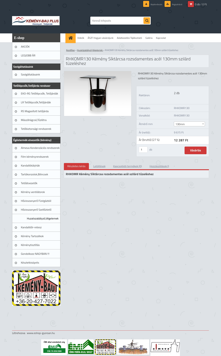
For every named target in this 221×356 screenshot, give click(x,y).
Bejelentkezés (153, 4)
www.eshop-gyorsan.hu (41, 333)
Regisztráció (175, 4)
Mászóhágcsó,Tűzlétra (34, 120)
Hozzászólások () (159, 166)
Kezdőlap (70, 50)
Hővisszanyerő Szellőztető (36, 210)
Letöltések (99, 166)
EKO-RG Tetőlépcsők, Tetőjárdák (39, 93)
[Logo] (36, 20)
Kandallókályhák (30, 165)
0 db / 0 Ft (201, 4)
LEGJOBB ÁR (28, 55)
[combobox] (189, 123)
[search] (147, 20)
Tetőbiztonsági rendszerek (36, 129)
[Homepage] (72, 37)
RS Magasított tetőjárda (35, 111)
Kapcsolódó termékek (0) (127, 166)
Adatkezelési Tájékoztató (129, 38)
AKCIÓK (25, 46)
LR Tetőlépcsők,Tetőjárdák (36, 102)
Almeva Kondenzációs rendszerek (40, 148)
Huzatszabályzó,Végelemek (43, 218)
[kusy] (143, 150)
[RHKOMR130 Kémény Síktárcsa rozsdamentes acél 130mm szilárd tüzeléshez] (97, 72)
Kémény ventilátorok (33, 192)
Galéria (148, 38)
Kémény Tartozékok (32, 236)
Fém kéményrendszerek (35, 157)
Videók (80, 38)
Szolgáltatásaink (30, 74)
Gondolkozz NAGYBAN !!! (35, 254)
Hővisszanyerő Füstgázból (36, 201)
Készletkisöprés (30, 262)
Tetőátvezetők (29, 183)
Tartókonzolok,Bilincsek (34, 174)
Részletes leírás (76, 166)
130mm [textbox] (180, 124)
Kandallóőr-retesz (31, 227)
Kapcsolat (161, 38)
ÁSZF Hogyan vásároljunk (100, 38)
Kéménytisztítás (30, 245)
